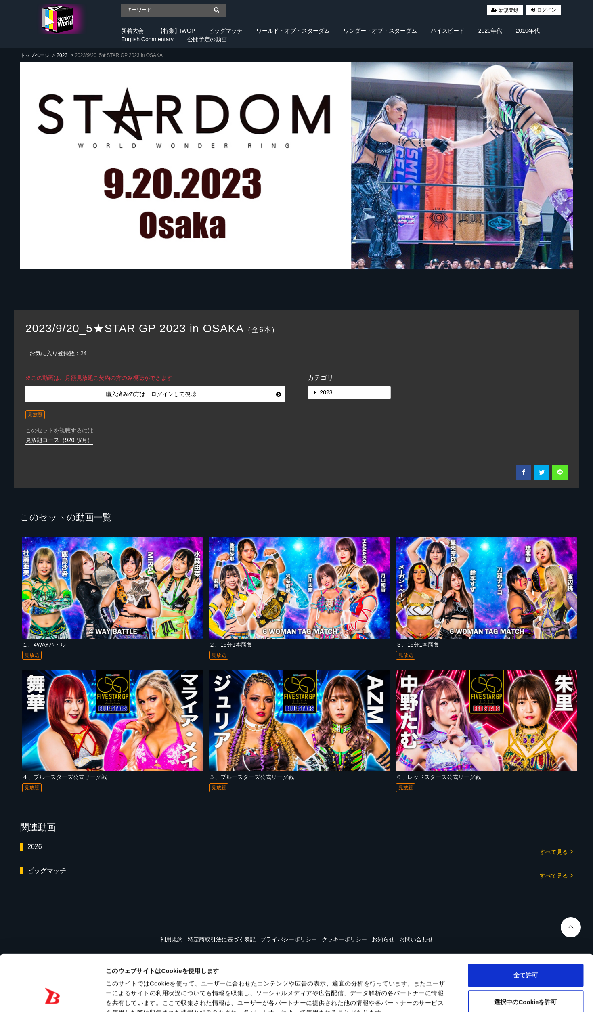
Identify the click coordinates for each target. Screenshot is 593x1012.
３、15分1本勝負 (417, 644)
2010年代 (528, 30)
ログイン (546, 10)
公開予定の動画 (207, 39)
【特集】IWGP (176, 30)
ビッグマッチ (226, 30)
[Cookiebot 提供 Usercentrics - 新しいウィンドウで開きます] (52, 996)
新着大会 (132, 30)
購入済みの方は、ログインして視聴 (193, 394)
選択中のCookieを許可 (525, 952)
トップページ (34, 55)
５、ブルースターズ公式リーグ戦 (251, 777)
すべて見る (556, 851)
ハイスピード (448, 30)
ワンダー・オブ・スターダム (380, 30)
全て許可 (525, 926)
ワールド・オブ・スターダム (293, 30)
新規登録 (508, 10)
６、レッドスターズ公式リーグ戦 (438, 777)
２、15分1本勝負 (230, 644)
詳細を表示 (389, 996)
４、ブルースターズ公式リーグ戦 (64, 777)
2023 (62, 55)
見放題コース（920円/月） (59, 440)
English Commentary (147, 39)
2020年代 (490, 30)
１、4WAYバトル (44, 644)
